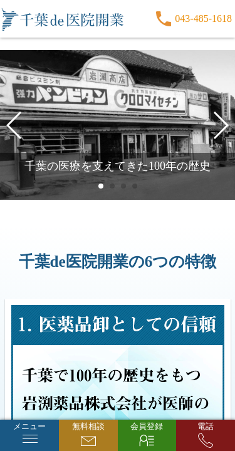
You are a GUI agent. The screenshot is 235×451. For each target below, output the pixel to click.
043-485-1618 (203, 18)
